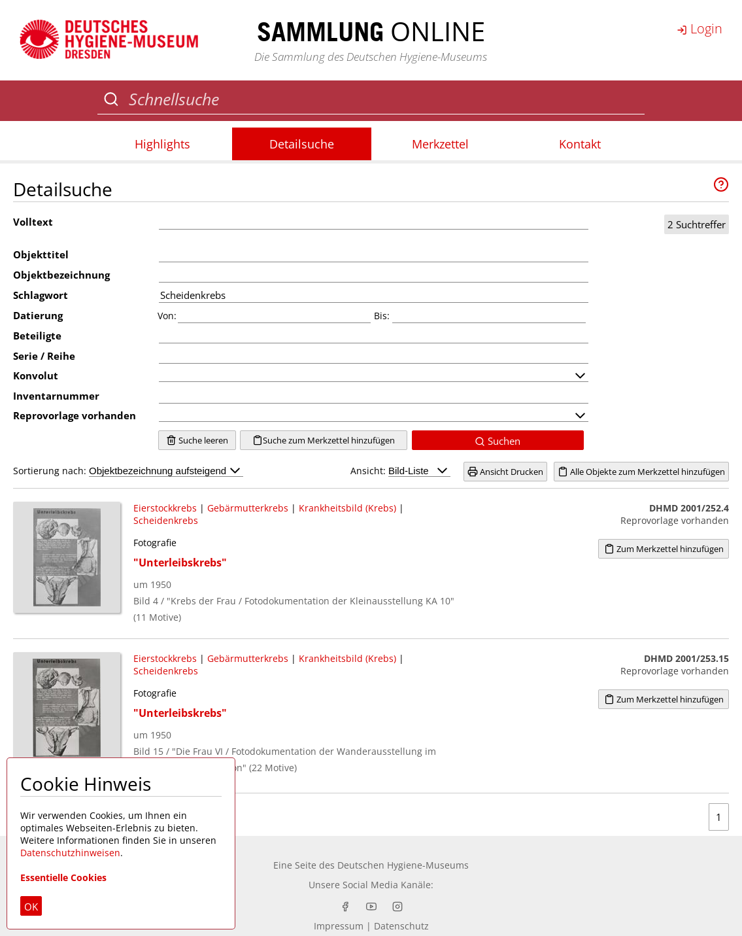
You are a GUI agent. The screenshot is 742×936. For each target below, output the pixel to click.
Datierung (38, 315)
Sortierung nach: (128, 470)
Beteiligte (37, 335)
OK (31, 906)
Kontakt (580, 144)
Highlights (162, 144)
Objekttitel (41, 254)
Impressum (338, 926)
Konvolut (35, 375)
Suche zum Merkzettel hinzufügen (323, 440)
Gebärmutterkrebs (247, 508)
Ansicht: (400, 470)
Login (699, 28)
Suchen (497, 440)
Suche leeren (197, 440)
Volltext (33, 221)
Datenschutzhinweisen (70, 852)
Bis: (382, 315)
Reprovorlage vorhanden (74, 415)
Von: (167, 315)
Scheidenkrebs (165, 520)
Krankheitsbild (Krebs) (347, 508)
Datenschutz (401, 926)
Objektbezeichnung (61, 274)
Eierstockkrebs (165, 508)
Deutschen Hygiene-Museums (403, 865)
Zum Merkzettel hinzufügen (664, 549)
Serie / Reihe (44, 355)
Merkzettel (440, 144)
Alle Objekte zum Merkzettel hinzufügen (641, 471)
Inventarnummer (56, 395)
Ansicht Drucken (505, 471)
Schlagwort (40, 295)
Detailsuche (301, 144)
